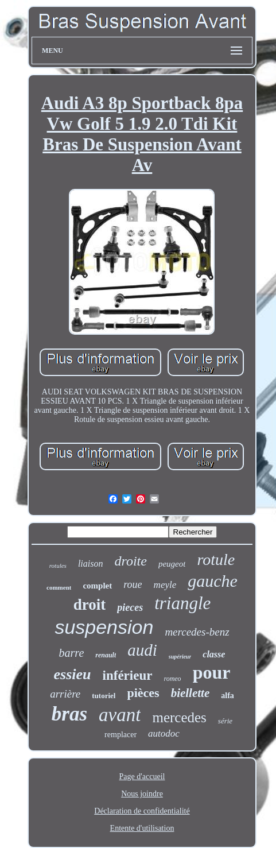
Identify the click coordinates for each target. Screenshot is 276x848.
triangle (182, 603)
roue (132, 584)
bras (69, 714)
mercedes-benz (197, 632)
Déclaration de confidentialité (141, 811)
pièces (143, 693)
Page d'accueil (142, 776)
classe (214, 654)
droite (130, 560)
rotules (58, 565)
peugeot (171, 563)
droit (89, 604)
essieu (72, 674)
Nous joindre (142, 793)
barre (71, 652)
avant (120, 714)
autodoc (164, 733)
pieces (130, 607)
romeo (172, 679)
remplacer (120, 734)
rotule (216, 559)
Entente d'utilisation (142, 828)
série (225, 721)
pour (212, 672)
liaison (90, 563)
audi (142, 650)
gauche (213, 580)
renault (105, 655)
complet (97, 585)
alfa (227, 695)
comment (58, 587)
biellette (190, 693)
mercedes (179, 717)
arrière (65, 694)
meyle (165, 584)
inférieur (128, 675)
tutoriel (103, 695)
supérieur (180, 656)
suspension (104, 627)
